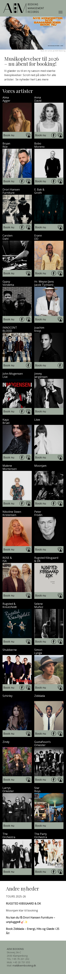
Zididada (39, 695)
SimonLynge (38, 651)
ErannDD (38, 237)
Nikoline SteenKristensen (12, 513)
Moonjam (40, 465)
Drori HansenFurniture (11, 191)
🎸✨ (30, 920)
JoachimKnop (39, 329)
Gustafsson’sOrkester (42, 743)
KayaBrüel (6, 421)
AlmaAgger (6, 99)
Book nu (8, 135)
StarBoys (37, 789)
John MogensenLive (13, 375)
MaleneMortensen (10, 467)
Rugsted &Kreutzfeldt (10, 605)
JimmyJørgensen (40, 375)
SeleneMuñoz (38, 605)
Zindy (6, 742)
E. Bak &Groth (39, 191)
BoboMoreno (39, 145)
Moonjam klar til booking (22, 910)
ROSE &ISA (7, 559)
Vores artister (18, 91)
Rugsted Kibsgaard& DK (46, 559)
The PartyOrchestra (40, 835)
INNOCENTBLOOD (10, 329)
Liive (37, 419)
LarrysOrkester (8, 789)
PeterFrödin (38, 513)
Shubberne (10, 649)
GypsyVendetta (8, 283)
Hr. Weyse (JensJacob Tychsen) (44, 283)
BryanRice (6, 145)
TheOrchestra (9, 835)
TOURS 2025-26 (16, 896)
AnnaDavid (37, 99)
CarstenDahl (7, 237)
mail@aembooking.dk (24, 965)
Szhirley (7, 695)
